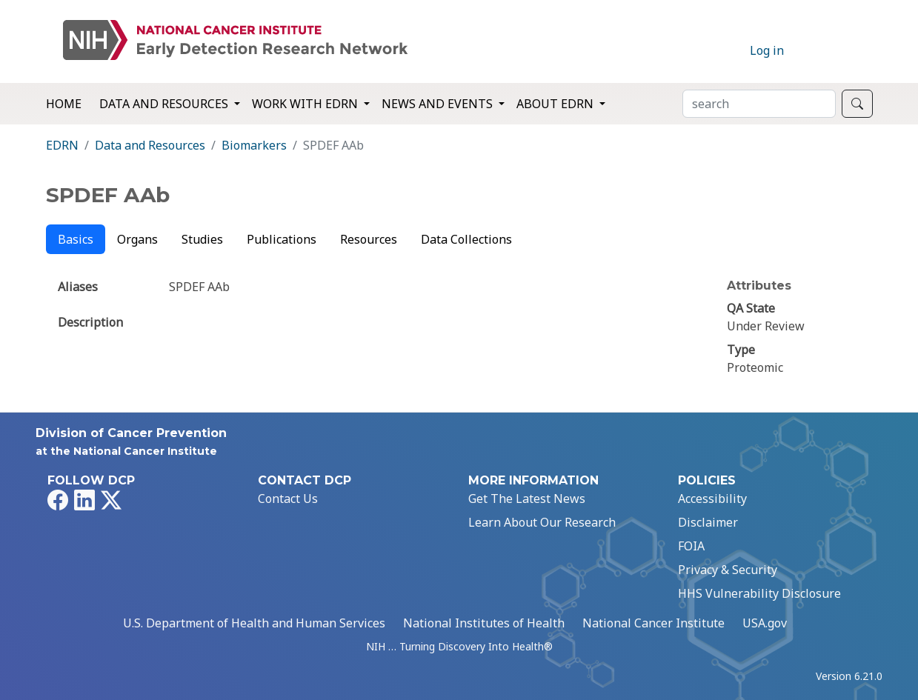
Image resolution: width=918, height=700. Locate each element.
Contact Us (288, 498)
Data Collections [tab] (466, 239)
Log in (767, 50)
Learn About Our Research (542, 522)
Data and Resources (150, 145)
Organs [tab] (137, 239)
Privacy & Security (727, 569)
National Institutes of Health (484, 623)
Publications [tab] (281, 239)
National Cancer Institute (653, 623)
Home (64, 104)
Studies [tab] (202, 239)
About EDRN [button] (556, 104)
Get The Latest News (526, 498)
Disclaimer (708, 522)
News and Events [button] (439, 104)
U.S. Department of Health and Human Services (254, 623)
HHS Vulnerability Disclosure (759, 593)
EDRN (62, 145)
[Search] (759, 104)
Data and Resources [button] (165, 104)
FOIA (691, 546)
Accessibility (712, 498)
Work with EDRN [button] (306, 104)
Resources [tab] (368, 239)
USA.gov (764, 623)
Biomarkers (254, 145)
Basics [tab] (75, 239)
